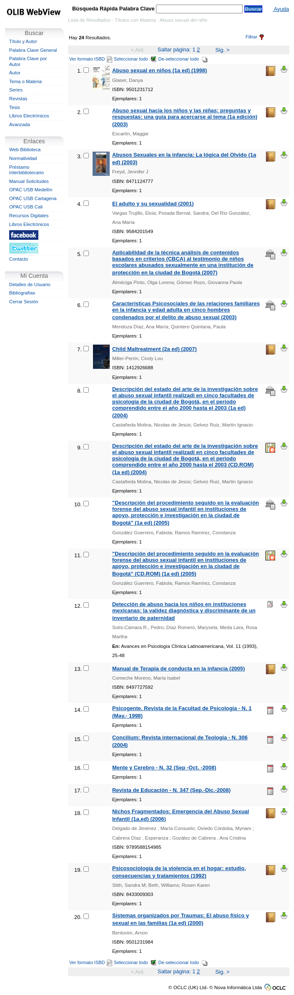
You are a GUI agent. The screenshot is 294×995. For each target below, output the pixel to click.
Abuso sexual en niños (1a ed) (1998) (159, 70)
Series (16, 89)
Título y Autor (23, 41)
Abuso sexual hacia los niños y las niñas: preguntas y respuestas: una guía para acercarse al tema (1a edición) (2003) (184, 117)
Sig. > (222, 50)
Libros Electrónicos (29, 115)
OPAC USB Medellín (31, 189)
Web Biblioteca (24, 149)
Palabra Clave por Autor (28, 61)
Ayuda (281, 9)
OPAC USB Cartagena (33, 198)
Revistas (18, 98)
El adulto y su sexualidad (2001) (153, 204)
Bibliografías (22, 292)
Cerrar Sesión (23, 301)
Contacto (18, 258)
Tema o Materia (25, 81)
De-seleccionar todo (183, 58)
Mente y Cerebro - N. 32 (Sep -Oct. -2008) (164, 767)
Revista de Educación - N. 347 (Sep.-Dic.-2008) (171, 790)
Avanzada (19, 124)
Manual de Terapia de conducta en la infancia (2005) (178, 668)
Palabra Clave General (33, 50)
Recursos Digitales (28, 215)
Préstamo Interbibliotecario (26, 170)
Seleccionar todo (135, 58)
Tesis (14, 107)
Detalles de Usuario (29, 284)
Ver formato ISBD (90, 58)
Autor (14, 72)
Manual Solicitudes (29, 181)
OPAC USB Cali (26, 206)
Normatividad (23, 158)
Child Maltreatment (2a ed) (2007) (154, 349)
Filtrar (255, 36)
